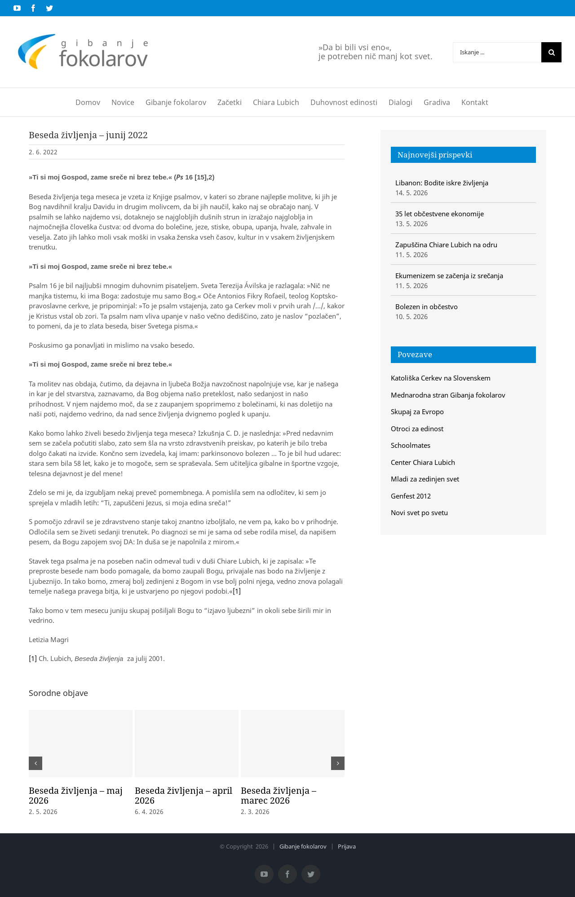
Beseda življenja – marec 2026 (278, 795)
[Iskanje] (551, 52)
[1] (237, 590)
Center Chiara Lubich (423, 462)
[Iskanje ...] (497, 52)
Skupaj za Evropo (417, 411)
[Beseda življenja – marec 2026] (293, 743)
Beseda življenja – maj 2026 (76, 795)
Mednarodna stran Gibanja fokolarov (448, 394)
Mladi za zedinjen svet (425, 478)
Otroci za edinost (417, 428)
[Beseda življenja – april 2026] (187, 743)
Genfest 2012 (411, 495)
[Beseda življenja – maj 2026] (81, 743)
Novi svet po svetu (419, 512)
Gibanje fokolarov (303, 846)
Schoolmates (410, 445)
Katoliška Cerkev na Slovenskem (441, 377)
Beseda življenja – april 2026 (183, 795)
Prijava (347, 846)
